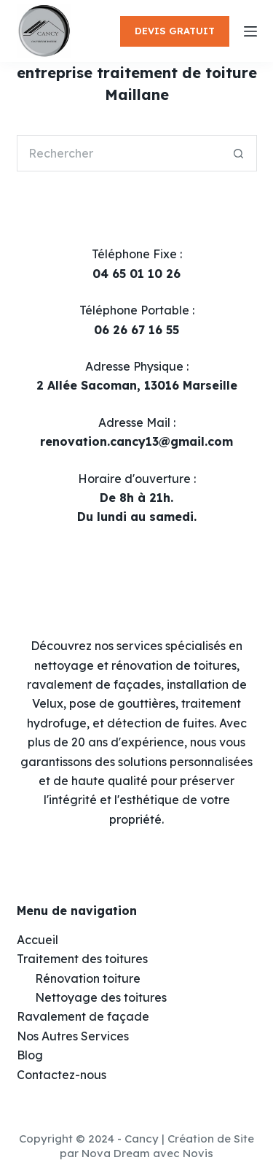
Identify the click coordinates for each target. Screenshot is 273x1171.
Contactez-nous (61, 1074)
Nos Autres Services (73, 1036)
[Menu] (250, 31)
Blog (30, 1055)
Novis (198, 1153)
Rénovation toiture (88, 978)
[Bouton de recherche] (239, 153)
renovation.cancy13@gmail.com (136, 441)
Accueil (37, 939)
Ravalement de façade (83, 1016)
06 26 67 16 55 (136, 329)
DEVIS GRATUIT (175, 30)
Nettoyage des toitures (101, 997)
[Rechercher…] (119, 153)
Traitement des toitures (82, 958)
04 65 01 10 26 (136, 273)
